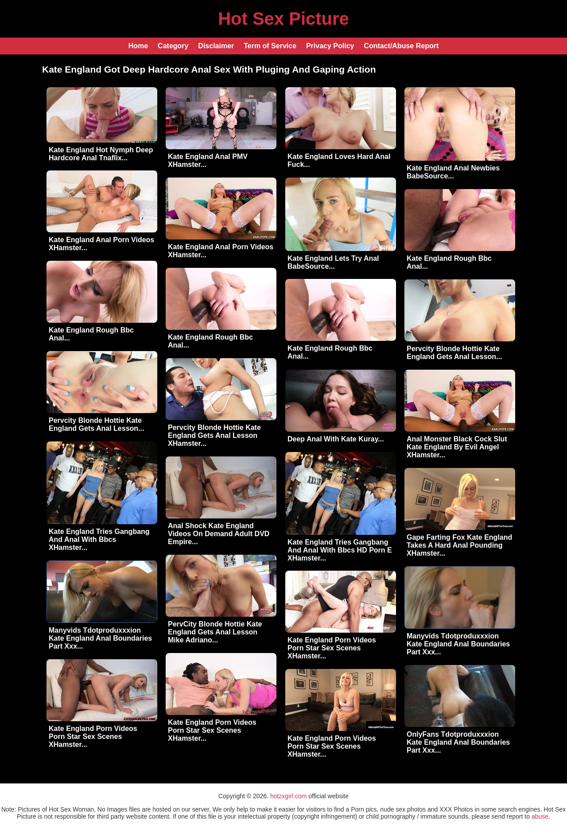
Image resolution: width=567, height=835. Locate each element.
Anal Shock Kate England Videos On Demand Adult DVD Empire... (218, 533)
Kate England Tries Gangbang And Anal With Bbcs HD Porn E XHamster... (339, 550)
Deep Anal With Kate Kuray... (335, 439)
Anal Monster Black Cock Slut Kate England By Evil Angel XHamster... (457, 447)
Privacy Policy (330, 46)
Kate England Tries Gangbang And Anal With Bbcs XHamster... (99, 539)
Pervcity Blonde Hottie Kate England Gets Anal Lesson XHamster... (214, 435)
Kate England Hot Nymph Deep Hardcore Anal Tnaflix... (101, 154)
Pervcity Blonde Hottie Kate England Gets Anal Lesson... (454, 352)
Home (138, 46)
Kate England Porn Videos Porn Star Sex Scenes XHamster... (331, 648)
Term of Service (270, 46)
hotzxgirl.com (288, 796)
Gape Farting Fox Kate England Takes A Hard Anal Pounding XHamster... (459, 545)
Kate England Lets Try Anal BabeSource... (333, 262)
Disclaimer (216, 46)
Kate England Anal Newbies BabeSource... (453, 172)
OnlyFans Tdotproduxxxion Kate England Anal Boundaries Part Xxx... (458, 742)
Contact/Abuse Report (401, 46)
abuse (540, 816)
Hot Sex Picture (283, 18)
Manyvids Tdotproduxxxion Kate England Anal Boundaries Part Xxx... (100, 638)
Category (173, 46)
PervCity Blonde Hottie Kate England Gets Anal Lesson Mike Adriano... (215, 632)
